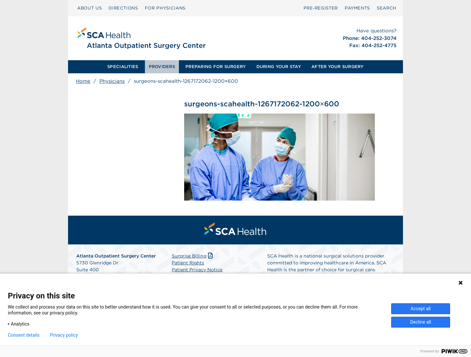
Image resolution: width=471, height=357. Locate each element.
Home (83, 81)
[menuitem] (89, 8)
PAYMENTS (357, 8)
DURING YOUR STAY (278, 66)
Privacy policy (64, 335)
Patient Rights (188, 262)
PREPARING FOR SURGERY (215, 66)
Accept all (420, 308)
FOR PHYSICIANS (165, 8)
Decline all (420, 322)
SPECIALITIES (122, 66)
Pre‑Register (321, 8)
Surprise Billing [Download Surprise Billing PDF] (193, 256)
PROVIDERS (162, 66)
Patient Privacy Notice (197, 269)
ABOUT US (89, 8)
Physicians (112, 81)
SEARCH (386, 8)
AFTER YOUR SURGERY (337, 66)
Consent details (24, 335)
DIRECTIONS (123, 8)
